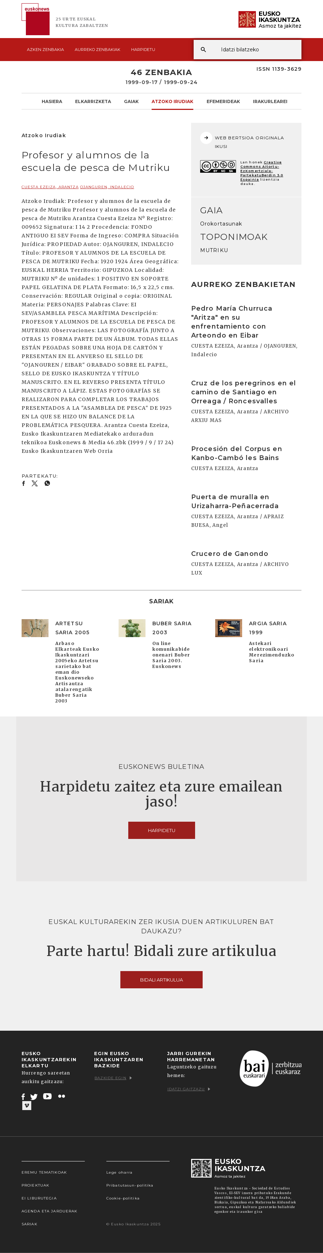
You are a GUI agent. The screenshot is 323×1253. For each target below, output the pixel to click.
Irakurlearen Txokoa (282, 101)
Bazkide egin (112, 1078)
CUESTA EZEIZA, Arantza (50, 187)
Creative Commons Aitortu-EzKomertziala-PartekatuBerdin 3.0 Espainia (261, 170)
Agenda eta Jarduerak (49, 1211)
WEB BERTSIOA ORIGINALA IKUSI (242, 140)
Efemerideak (223, 101)
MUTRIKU (214, 250)
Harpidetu (143, 49)
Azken (45, 49)
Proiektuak (35, 1185)
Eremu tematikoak (44, 1172)
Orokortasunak (221, 224)
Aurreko (97, 49)
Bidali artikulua (161, 980)
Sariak (29, 1224)
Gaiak (131, 101)
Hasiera (52, 101)
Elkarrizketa (93, 101)
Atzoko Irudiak (172, 101)
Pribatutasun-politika (130, 1185)
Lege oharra (119, 1172)
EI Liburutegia (39, 1198)
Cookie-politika (123, 1198)
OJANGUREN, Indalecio (107, 187)
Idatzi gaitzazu (189, 1089)
